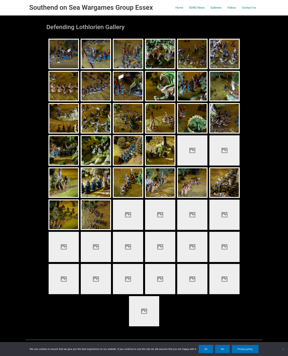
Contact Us (249, 7)
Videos (231, 7)
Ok (206, 349)
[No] (283, 349)
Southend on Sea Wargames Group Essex (91, 7)
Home (179, 7)
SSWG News (197, 7)
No (222, 349)
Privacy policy (245, 349)
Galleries (216, 7)
